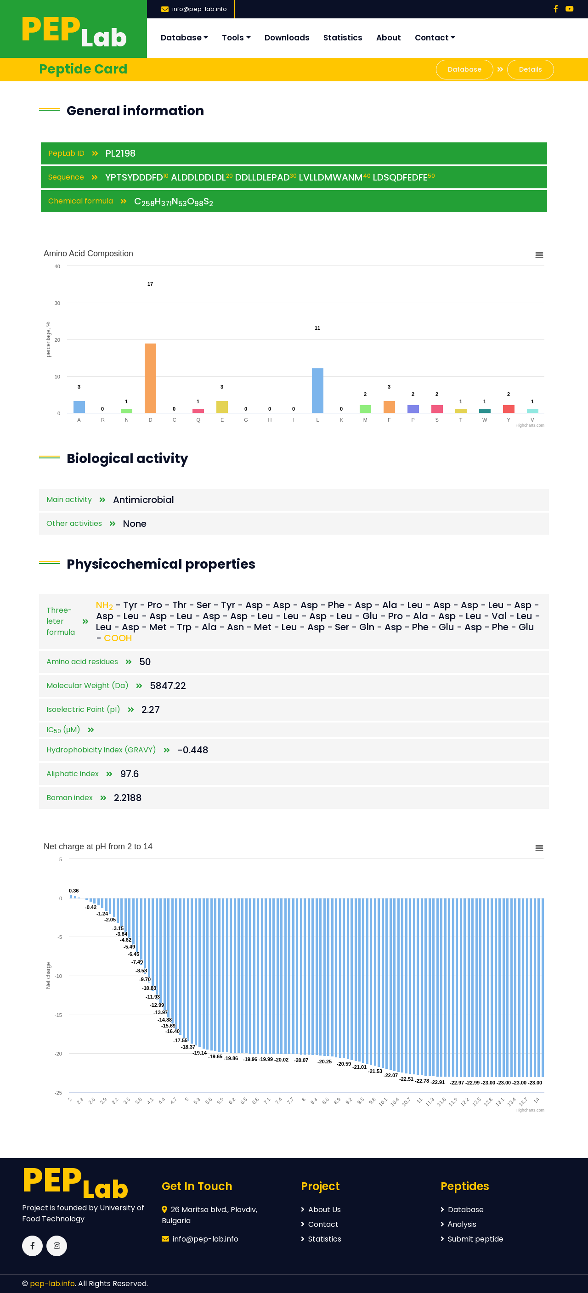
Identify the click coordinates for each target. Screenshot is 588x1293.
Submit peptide (472, 1239)
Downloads (287, 37)
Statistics (342, 37)
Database (181, 37)
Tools (233, 37)
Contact (432, 37)
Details (530, 69)
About (388, 37)
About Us (321, 1209)
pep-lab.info (52, 1283)
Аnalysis (459, 1224)
